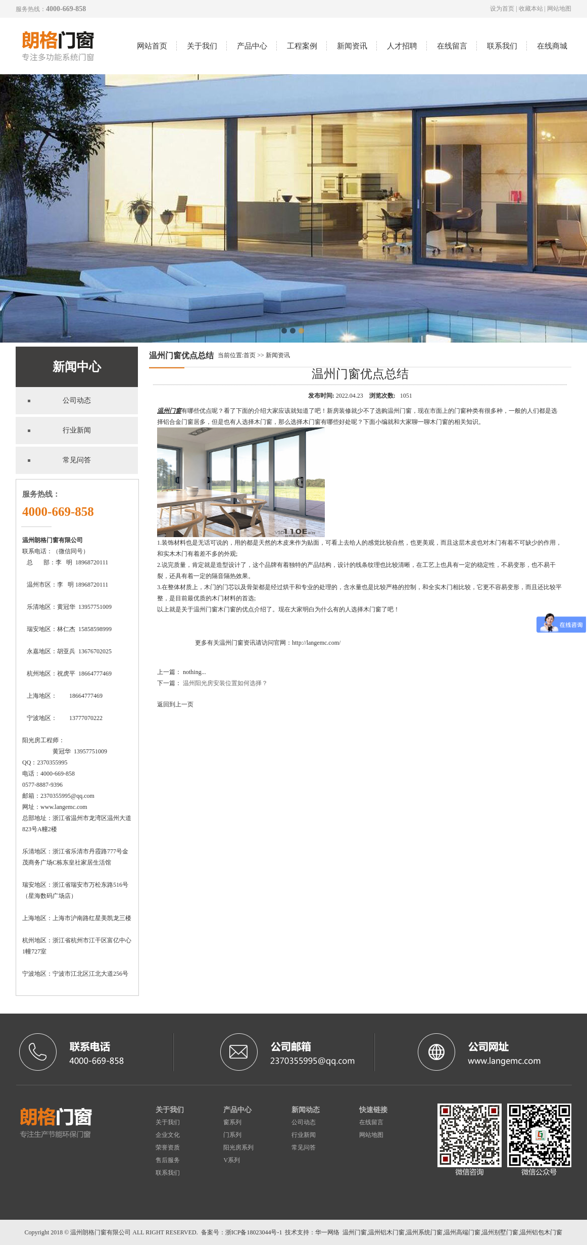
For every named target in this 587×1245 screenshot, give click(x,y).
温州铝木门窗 (386, 1232)
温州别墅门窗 (500, 1232)
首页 (249, 355)
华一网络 (327, 1232)
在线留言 (452, 46)
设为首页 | (504, 8)
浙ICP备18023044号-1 (253, 1232)
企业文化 (168, 1134)
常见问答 (303, 1147)
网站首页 (152, 46)
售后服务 (168, 1160)
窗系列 (232, 1122)
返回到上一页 (175, 704)
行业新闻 (303, 1134)
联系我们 (502, 46)
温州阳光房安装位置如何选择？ (225, 683)
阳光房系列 (238, 1147)
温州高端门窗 (462, 1232)
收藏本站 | (533, 8)
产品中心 (252, 46)
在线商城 (552, 46)
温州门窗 (169, 410)
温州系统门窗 (424, 1232)
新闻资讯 (352, 46)
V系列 (231, 1160)
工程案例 (302, 46)
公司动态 (303, 1122)
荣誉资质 (168, 1147)
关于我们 (202, 46)
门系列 (232, 1134)
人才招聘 (402, 46)
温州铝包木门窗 (541, 1232)
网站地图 (559, 8)
